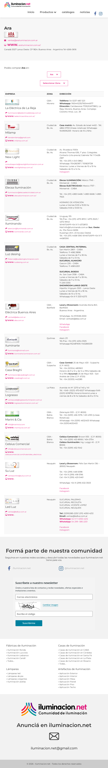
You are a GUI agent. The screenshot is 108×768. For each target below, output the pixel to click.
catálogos (68, 12)
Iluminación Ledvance (18, 655)
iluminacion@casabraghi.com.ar (20, 375)
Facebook (64, 327)
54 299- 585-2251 (74, 521)
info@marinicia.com (15, 424)
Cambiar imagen (50, 605)
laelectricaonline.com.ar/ (20, 116)
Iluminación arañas (16, 681)
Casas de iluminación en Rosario (75, 661)
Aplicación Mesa (67, 679)
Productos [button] (48, 12)
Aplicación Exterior (68, 673)
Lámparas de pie (15, 676)
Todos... (10, 661)
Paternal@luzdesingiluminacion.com (22, 259)
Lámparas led (13, 673)
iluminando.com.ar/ (18, 232)
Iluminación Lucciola (17, 652)
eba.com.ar (14, 320)
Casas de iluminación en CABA (74, 650)
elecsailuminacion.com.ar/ (20, 196)
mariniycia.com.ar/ (17, 428)
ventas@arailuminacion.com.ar (21, 40)
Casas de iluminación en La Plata (75, 658)
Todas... (62, 663)
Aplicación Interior (68, 676)
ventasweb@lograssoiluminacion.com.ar (23, 400)
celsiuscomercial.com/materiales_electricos (23, 453)
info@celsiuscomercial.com (18, 449)
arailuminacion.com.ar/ (22, 45)
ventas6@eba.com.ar (15, 317)
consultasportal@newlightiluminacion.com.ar (24, 163)
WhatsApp (65, 324)
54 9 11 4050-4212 (74, 519)
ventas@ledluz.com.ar (15, 512)
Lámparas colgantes (17, 679)
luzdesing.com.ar (17, 262)
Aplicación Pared (67, 681)
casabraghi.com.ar (17, 378)
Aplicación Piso (66, 684)
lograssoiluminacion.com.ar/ (21, 403)
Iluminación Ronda (16, 650)
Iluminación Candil (16, 658)
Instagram (65, 172)
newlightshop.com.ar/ (19, 167)
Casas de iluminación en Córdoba (75, 652)
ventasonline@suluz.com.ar (18, 476)
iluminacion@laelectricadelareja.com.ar (23, 113)
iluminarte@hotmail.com (17, 350)
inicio (31, 12)
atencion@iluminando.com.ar (19, 228)
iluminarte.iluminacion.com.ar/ (22, 354)
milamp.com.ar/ (16, 141)
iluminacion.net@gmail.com (54, 748)
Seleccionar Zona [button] (54, 83)
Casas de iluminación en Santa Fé (75, 655)
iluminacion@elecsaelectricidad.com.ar (23, 192)
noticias (85, 12)
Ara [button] (54, 74)
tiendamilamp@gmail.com (17, 137)
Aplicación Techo (67, 687)
